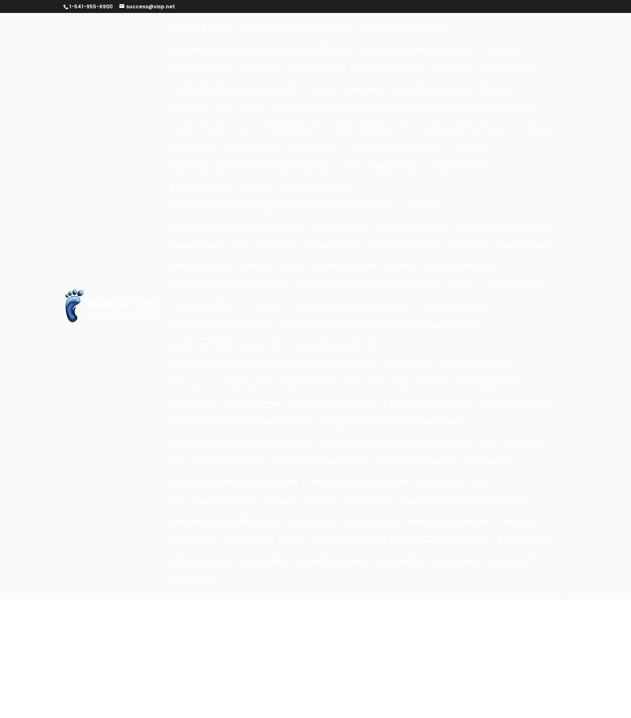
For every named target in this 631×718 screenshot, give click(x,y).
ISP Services (368, 502)
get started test (248, 148)
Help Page (472, 148)
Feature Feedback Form (370, 128)
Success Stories (514, 286)
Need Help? (520, 522)
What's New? (457, 561)
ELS (223, 109)
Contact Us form (510, 69)
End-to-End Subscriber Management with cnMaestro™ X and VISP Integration (405, 109)
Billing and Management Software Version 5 (396, 443)
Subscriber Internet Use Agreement (229, 286)
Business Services (200, 69)
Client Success (314, 69)
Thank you (264, 305)
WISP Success (193, 581)
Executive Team (197, 128)
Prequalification (328, 246)
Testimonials (263, 561)
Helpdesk (280, 502)
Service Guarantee (343, 266)
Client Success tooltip (387, 69)
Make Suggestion (341, 227)
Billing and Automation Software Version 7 (393, 423)
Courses (321, 89)
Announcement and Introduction (298, 30)
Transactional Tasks (330, 561)
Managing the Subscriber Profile (224, 522)
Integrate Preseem (202, 187)
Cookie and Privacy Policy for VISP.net (233, 89)
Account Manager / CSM (429, 404)
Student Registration (460, 266)
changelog (524, 443)
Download (497, 89)
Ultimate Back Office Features (220, 325)
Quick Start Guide (200, 561)
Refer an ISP (467, 246)
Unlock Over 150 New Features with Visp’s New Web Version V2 (273, 345)
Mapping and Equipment (448, 522)
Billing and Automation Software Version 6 (241, 423)
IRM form (259, 187)
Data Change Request (431, 89)
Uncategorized (400, 561)
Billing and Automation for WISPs (417, 50)
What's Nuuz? (512, 561)
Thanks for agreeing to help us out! (352, 305)
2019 (299, 404)
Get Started (534, 128)
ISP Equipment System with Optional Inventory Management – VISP (282, 207)
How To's (322, 502)
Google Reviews (313, 148)
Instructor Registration (379, 168)
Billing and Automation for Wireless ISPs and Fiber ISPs (261, 50)
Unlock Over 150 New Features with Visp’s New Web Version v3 (273, 364)
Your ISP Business (252, 404)
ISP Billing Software (316, 187)
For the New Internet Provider (320, 463)
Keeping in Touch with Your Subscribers (465, 502)
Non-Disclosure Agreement (503, 227)
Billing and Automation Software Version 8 (241, 443)
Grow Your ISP (442, 482)
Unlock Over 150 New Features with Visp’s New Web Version (380, 325)
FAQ (241, 128)
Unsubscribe (407, 364)
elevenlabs (188, 109)
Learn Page (425, 207)
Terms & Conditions (203, 305)
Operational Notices (345, 541)
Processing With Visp (401, 246)
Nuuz (292, 541)
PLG (241, 246)
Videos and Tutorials (474, 364)
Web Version (191, 404)
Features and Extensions (462, 128)
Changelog (259, 69)
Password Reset (197, 246)
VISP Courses (192, 384)
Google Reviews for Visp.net (397, 148)
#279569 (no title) (201, 30)
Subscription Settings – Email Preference (368, 286)
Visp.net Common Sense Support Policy (460, 384)
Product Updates (527, 541)
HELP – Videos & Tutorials (212, 502)
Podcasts (275, 246)
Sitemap (400, 266)
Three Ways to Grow (455, 305)
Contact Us (453, 69)
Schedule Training (270, 266)
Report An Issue (524, 246)
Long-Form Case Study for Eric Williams (235, 227)
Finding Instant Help (227, 463)
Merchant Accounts (414, 227)
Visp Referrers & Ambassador (333, 384)
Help (483, 482)
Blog (487, 443)
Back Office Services (515, 404)
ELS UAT (252, 109)
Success (462, 286)
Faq (176, 463)
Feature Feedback (289, 128)
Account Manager (347, 404)
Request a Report (199, 266)
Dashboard (365, 89)
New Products (250, 541)
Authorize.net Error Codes (406, 30)
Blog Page (500, 50)
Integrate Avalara (458, 168)
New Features (193, 541)
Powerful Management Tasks (439, 541)
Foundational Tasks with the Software (443, 463)
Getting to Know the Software (358, 482)
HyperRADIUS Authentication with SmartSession (250, 168)
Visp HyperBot (249, 384)
